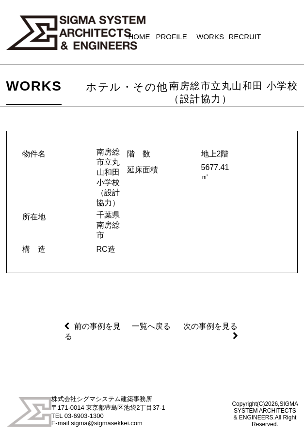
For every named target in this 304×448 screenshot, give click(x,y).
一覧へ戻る (151, 326)
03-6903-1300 (84, 415)
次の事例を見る (210, 326)
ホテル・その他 (127, 87)
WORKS (34, 85)
